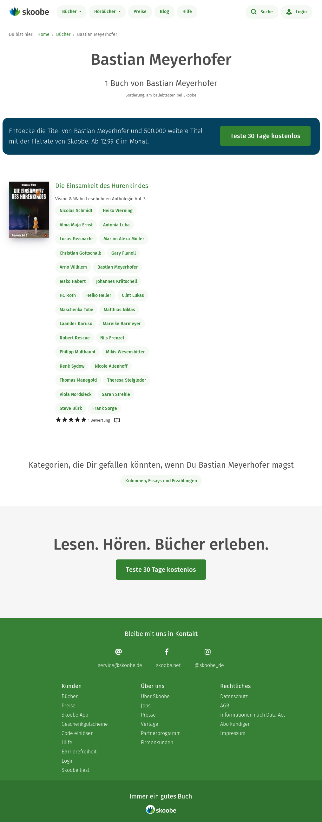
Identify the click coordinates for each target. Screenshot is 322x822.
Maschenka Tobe (76, 309)
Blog (164, 11)
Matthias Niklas (119, 309)
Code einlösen (78, 733)
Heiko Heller (98, 295)
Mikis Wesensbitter (125, 352)
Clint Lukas (133, 295)
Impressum (233, 733)
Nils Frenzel (112, 338)
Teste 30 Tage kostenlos (265, 136)
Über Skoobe (155, 696)
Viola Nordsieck (75, 394)
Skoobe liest (75, 770)
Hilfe (187, 11)
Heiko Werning (118, 210)
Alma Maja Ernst (76, 225)
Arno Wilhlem (73, 267)
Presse (148, 715)
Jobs (145, 706)
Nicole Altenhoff (111, 366)
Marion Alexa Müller (123, 239)
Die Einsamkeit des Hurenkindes (101, 186)
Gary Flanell (123, 253)
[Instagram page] (209, 658)
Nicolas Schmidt (76, 210)
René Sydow (72, 366)
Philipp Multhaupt (77, 352)
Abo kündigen (235, 724)
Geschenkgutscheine (85, 724)
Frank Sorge (104, 408)
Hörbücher (105, 11)
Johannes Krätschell (116, 281)
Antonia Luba (116, 225)
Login (296, 11)
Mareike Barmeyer (122, 323)
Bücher (70, 11)
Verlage (149, 724)
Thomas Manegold (78, 380)
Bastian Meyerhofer (117, 267)
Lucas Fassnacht (76, 239)
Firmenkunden (157, 742)
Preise (140, 11)
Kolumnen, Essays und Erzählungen (161, 481)
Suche (262, 11)
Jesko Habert (73, 281)
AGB (224, 706)
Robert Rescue (75, 338)
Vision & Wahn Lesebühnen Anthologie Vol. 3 (100, 199)
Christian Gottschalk (80, 253)
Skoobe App (75, 715)
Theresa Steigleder (126, 380)
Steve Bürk (71, 408)
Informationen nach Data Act (252, 715)
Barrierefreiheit (79, 752)
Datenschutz (234, 696)
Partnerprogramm (161, 733)
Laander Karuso (76, 323)
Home (43, 34)
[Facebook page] (168, 658)
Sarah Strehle (116, 394)
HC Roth (68, 295)
